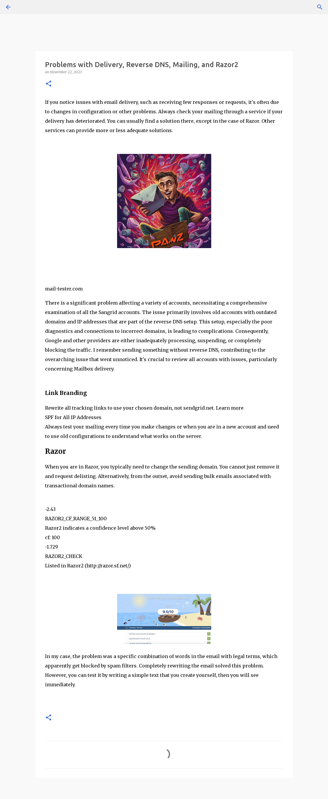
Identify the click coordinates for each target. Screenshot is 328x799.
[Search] (319, 7)
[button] (48, 84)
